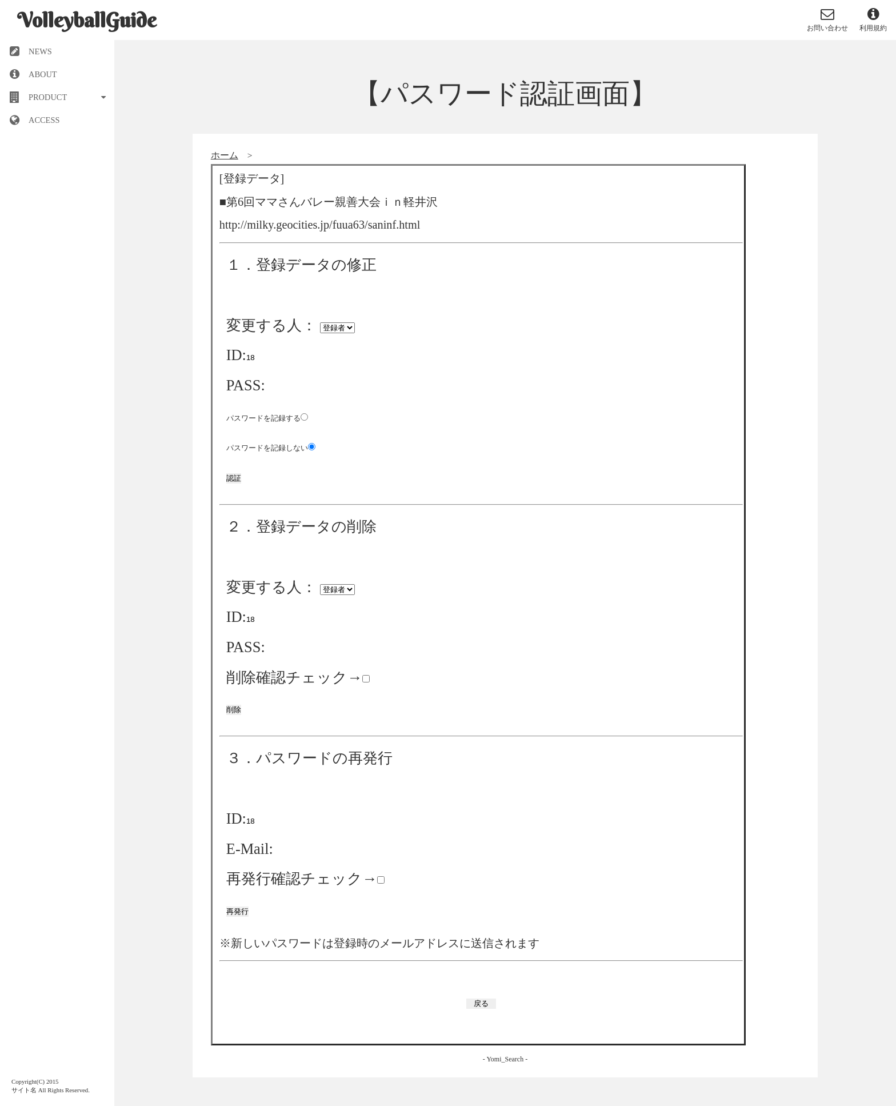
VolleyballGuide (87, 20)
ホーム (224, 155)
